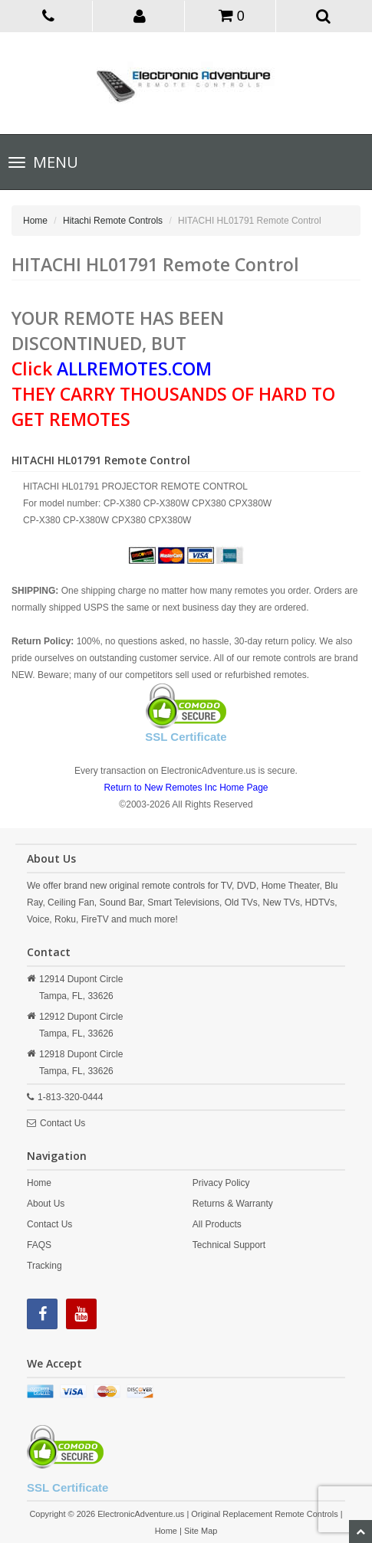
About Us (45, 1203)
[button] (140, 15)
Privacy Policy (221, 1183)
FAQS (39, 1245)
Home (35, 220)
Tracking (44, 1265)
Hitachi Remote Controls (113, 220)
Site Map (200, 1530)
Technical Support (229, 1245)
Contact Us (62, 1123)
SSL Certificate (185, 736)
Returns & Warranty (233, 1203)
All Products (217, 1224)
